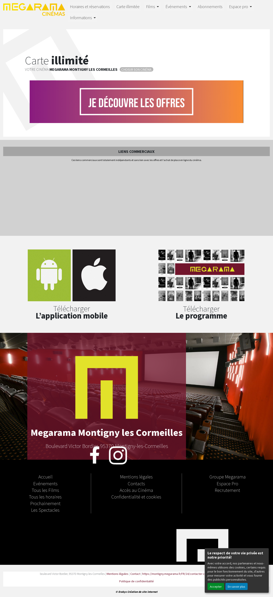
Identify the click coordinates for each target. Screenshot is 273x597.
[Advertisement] (136, 199)
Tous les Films (45, 490)
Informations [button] (81, 17)
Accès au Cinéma (136, 490)
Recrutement (227, 490)
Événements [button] (177, 6)
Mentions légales (136, 476)
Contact (135, 574)
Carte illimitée (127, 6)
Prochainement (45, 503)
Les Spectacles (45, 510)
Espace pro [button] (239, 6)
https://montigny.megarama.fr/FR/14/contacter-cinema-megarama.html (187, 574)
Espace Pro (227, 483)
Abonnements (210, 6)
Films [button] (151, 6)
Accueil (45, 476)
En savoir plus (236, 586)
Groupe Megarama (227, 476)
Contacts (136, 483)
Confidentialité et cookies (136, 496)
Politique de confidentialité (136, 581)
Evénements (45, 483)
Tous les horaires (45, 496)
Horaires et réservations (90, 6)
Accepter (216, 586)
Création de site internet (142, 591)
